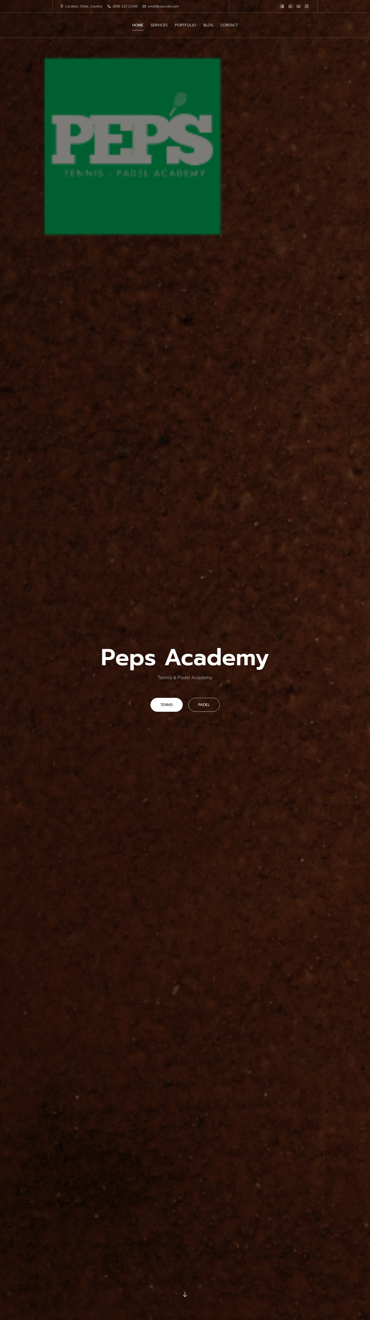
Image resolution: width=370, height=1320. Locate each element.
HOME (137, 25)
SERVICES (159, 25)
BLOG (208, 25)
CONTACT (229, 25)
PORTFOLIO (185, 25)
